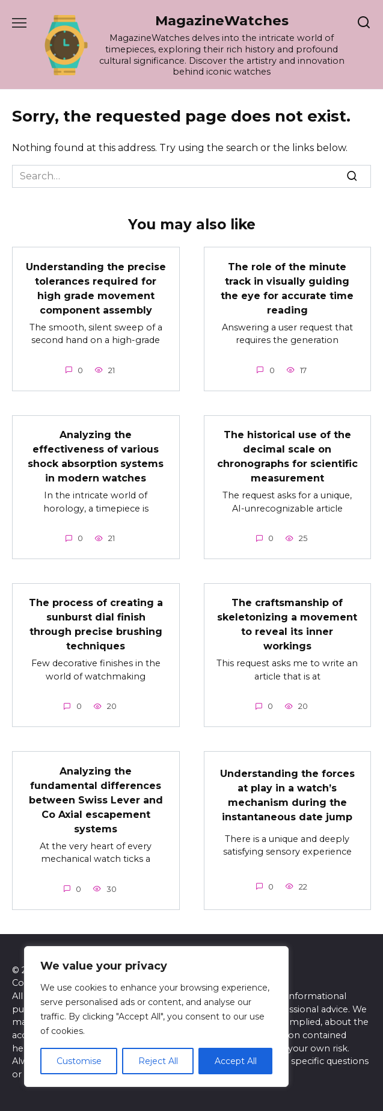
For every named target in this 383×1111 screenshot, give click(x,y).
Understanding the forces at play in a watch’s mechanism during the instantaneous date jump (287, 794)
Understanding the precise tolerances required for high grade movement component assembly (96, 288)
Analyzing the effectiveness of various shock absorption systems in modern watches (96, 456)
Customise (79, 1061)
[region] (156, 1016)
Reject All (158, 1061)
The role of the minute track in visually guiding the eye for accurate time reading (287, 288)
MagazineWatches (222, 20)
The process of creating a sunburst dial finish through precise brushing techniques (96, 624)
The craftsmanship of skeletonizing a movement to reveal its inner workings (287, 624)
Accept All (236, 1061)
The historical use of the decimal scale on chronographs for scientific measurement (287, 456)
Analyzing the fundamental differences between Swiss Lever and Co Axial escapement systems (96, 799)
